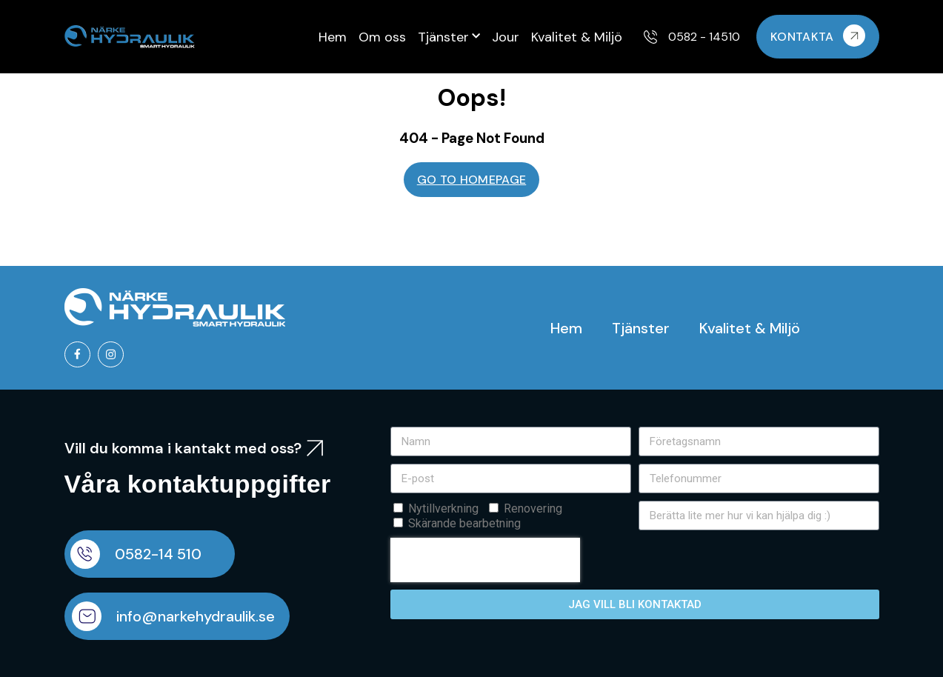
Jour (505, 37)
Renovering (533, 508)
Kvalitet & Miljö (576, 37)
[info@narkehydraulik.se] (86, 616)
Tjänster (449, 36)
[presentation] (485, 560)
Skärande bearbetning (464, 523)
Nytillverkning (443, 508)
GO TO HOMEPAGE (471, 179)
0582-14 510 (158, 554)
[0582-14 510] (85, 554)
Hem (333, 37)
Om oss (382, 37)
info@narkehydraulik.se (195, 616)
